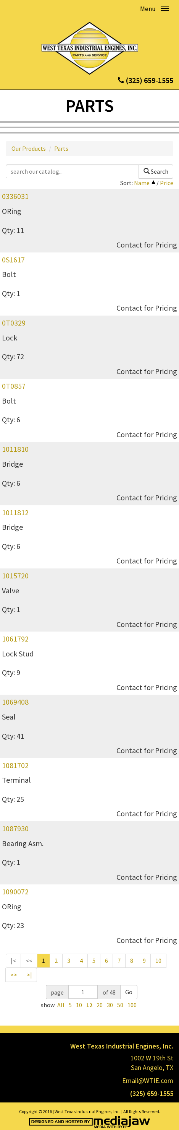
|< (13, 960)
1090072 (15, 891)
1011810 (15, 449)
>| (29, 975)
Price (166, 183)
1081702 (15, 765)
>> (13, 975)
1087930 (15, 828)
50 (120, 1005)
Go (128, 992)
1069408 (15, 702)
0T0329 (14, 322)
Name (142, 183)
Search (156, 171)
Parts (61, 148)
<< (29, 960)
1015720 (15, 575)
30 (110, 1005)
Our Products (28, 148)
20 (100, 1005)
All (61, 1005)
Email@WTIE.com (147, 1080)
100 (132, 1005)
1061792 (15, 638)
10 (158, 960)
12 (89, 1005)
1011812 (15, 512)
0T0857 (14, 386)
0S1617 (13, 259)
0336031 (15, 196)
